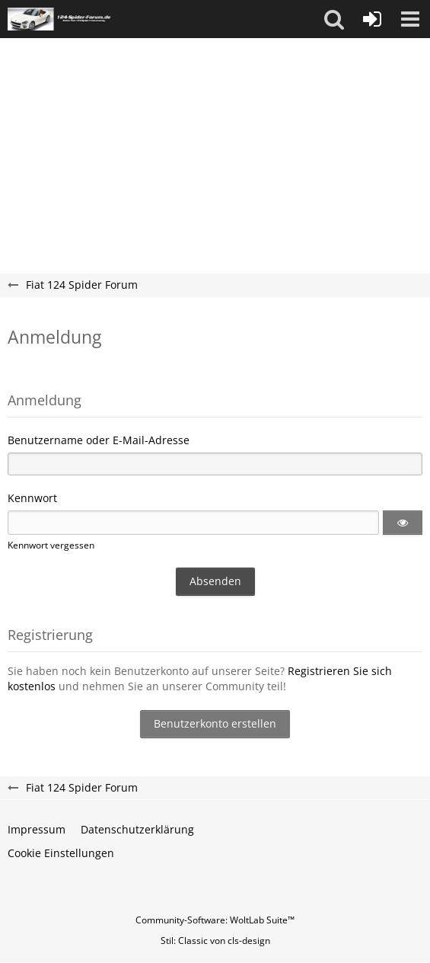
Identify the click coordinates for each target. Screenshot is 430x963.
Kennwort (32, 498)
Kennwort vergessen (51, 545)
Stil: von (215, 940)
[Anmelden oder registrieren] (372, 19)
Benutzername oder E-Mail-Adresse (99, 440)
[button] (334, 19)
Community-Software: (215, 919)
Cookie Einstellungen (61, 853)
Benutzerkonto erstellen (215, 723)
